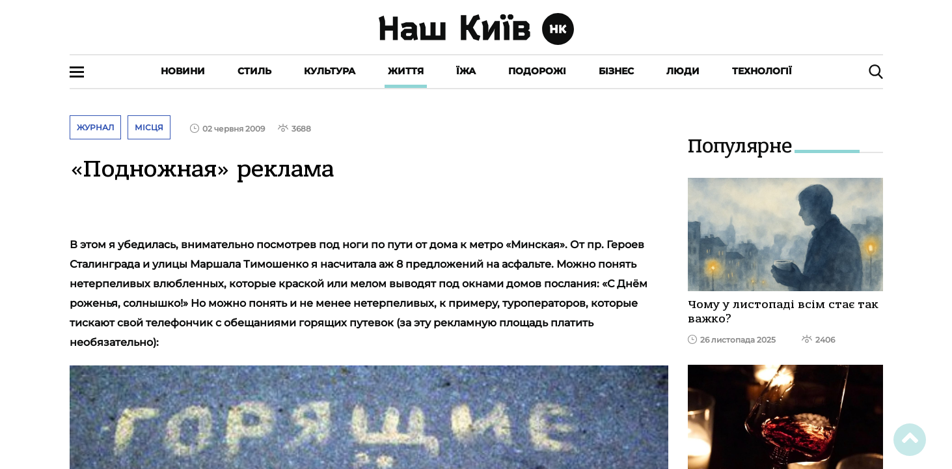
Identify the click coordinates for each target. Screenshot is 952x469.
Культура (329, 71)
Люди (683, 71)
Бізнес (616, 71)
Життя (406, 71)
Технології (762, 71)
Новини (183, 71)
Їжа (466, 71)
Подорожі (537, 71)
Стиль (254, 71)
